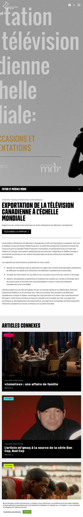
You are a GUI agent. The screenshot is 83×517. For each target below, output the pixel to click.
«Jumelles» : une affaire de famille (31, 384)
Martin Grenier (18, 380)
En (69, 5)
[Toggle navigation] (79, 5)
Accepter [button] (27, 512)
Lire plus (8, 388)
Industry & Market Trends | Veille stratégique (27, 200)
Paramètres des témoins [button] (12, 512)
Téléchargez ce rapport (15, 231)
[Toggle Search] (74, 5)
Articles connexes (21, 325)
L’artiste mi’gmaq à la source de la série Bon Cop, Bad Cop (38, 449)
